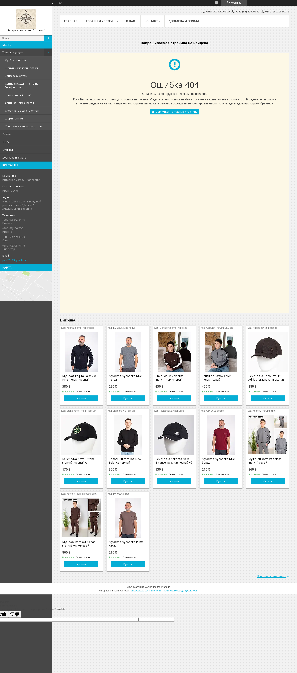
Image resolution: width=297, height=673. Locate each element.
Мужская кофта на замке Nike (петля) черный (79, 377)
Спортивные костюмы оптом (23, 126)
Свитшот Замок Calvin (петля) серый (217, 377)
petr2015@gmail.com (14, 260)
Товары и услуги (12, 52)
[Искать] (48, 38)
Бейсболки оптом (16, 76)
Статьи (7, 134)
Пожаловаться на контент (146, 590)
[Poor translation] (14, 614)
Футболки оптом (15, 60)
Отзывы (7, 150)
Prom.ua (165, 587)
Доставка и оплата (14, 157)
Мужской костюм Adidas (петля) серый (264, 460)
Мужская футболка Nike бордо (218, 460)
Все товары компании (271, 576)
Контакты (152, 21)
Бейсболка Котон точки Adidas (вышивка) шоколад (266, 377)
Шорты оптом (14, 118)
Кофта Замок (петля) (18, 95)
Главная (71, 21)
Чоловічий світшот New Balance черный (125, 460)
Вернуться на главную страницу (176, 111)
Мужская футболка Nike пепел (125, 377)
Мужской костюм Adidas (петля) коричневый (78, 543)
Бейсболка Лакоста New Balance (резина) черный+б (173, 460)
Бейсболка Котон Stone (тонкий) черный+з (78, 460)
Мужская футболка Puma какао (126, 543)
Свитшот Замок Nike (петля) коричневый (169, 377)
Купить (81, 398)
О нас (5, 142)
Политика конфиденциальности (180, 590)
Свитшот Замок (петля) (19, 103)
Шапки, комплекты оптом (21, 68)
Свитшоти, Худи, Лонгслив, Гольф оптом (22, 85)
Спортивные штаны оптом (22, 110)
